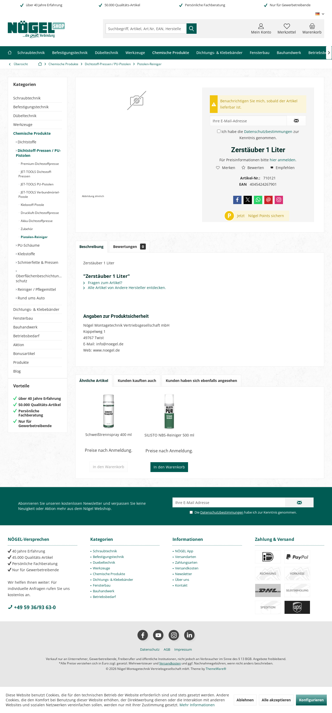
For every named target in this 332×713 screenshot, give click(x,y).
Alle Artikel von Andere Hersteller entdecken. (124, 287)
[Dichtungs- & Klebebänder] (219, 52)
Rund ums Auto (31, 297)
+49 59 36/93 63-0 (32, 607)
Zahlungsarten (186, 562)
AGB (167, 649)
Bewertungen (129, 247)
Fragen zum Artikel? (102, 282)
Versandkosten (186, 568)
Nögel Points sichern (266, 215)
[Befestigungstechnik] (70, 52)
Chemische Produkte (32, 133)
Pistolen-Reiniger (33, 237)
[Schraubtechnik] (31, 52)
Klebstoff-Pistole (32, 205)
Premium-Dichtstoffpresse (39, 164)
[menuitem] (312, 28)
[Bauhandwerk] (289, 52)
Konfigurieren (311, 699)
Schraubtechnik (26, 98)
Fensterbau (23, 318)
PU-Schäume (28, 245)
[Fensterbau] (259, 52)
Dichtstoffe (26, 141)
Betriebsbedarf (26, 335)
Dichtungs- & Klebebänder (36, 309)
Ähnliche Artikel (93, 380)
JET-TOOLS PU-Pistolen (36, 184)
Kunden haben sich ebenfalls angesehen (201, 380)
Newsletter (183, 573)
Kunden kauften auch (137, 380)
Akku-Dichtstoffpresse (36, 221)
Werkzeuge (22, 124)
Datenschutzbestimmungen (268, 131)
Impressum (183, 649)
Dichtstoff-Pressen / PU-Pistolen (38, 153)
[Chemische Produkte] (171, 52)
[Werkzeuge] (135, 52)
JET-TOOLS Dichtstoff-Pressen (35, 174)
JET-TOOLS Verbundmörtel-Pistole (39, 194)
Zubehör (26, 229)
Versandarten (185, 556)
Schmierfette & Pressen (37, 262)
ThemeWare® (216, 669)
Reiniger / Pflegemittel (36, 289)
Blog (17, 371)
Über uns (182, 579)
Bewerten (252, 167)
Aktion (18, 344)
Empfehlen (282, 167)
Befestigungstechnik (31, 106)
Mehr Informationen (197, 704)
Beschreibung (91, 246)
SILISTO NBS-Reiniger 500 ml (169, 435)
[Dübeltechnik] (106, 52)
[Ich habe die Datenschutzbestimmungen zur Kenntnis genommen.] (218, 131)
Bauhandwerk (25, 327)
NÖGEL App (184, 551)
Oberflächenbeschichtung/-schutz (39, 278)
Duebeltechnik (104, 562)
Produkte (21, 362)
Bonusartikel (24, 353)
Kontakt (181, 585)
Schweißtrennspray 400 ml (108, 434)
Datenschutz (150, 649)
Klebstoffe (26, 253)
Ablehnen (245, 699)
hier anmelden (282, 159)
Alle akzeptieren (276, 699)
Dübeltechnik (24, 115)
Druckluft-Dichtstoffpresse (39, 213)
